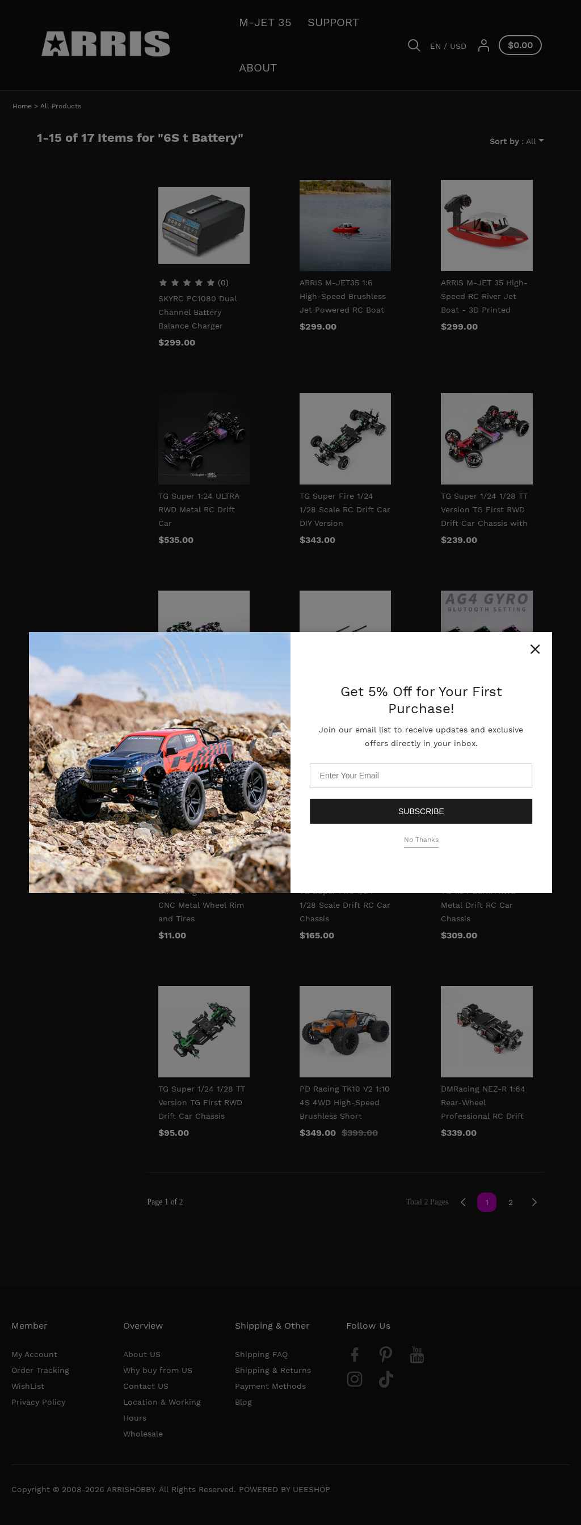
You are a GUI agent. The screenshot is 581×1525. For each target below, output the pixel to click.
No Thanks (421, 840)
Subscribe (421, 810)
